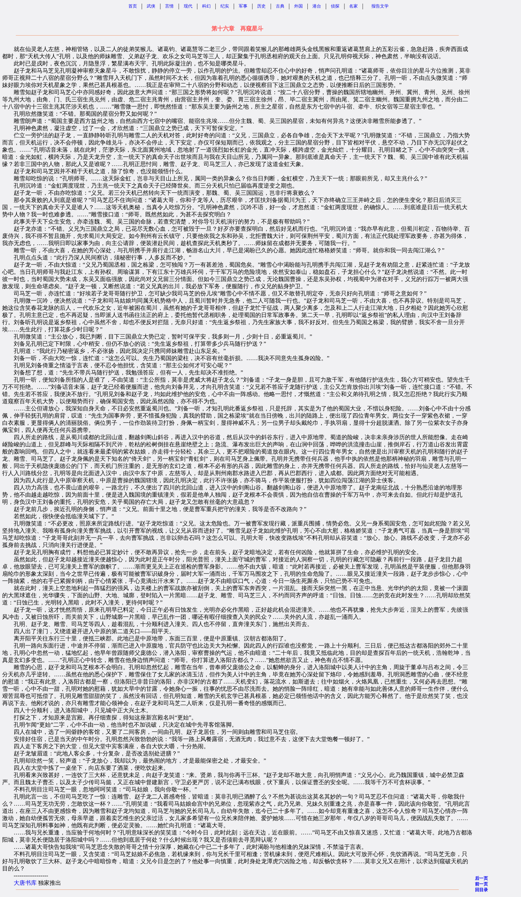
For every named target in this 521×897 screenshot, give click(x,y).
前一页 (481, 884)
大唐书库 (25, 883)
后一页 (481, 878)
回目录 (481, 889)
